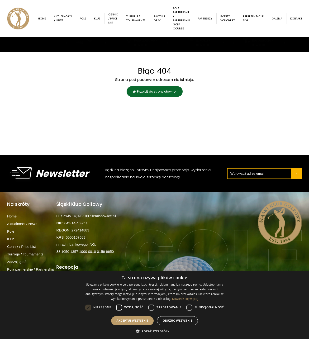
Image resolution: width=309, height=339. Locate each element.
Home (44, 18)
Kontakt (298, 18)
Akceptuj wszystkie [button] (132, 321)
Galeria (278, 18)
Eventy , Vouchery (229, 18)
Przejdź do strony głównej (154, 91)
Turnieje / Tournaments (137, 18)
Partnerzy (207, 18)
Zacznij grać (160, 18)
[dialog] (154, 305)
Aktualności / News (64, 18)
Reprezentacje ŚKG (255, 18)
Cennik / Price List (115, 18)
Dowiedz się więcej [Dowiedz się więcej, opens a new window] (185, 299)
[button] (154, 331)
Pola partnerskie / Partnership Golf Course (183, 18)
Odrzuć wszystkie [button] (177, 321)
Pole (84, 18)
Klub (99, 18)
